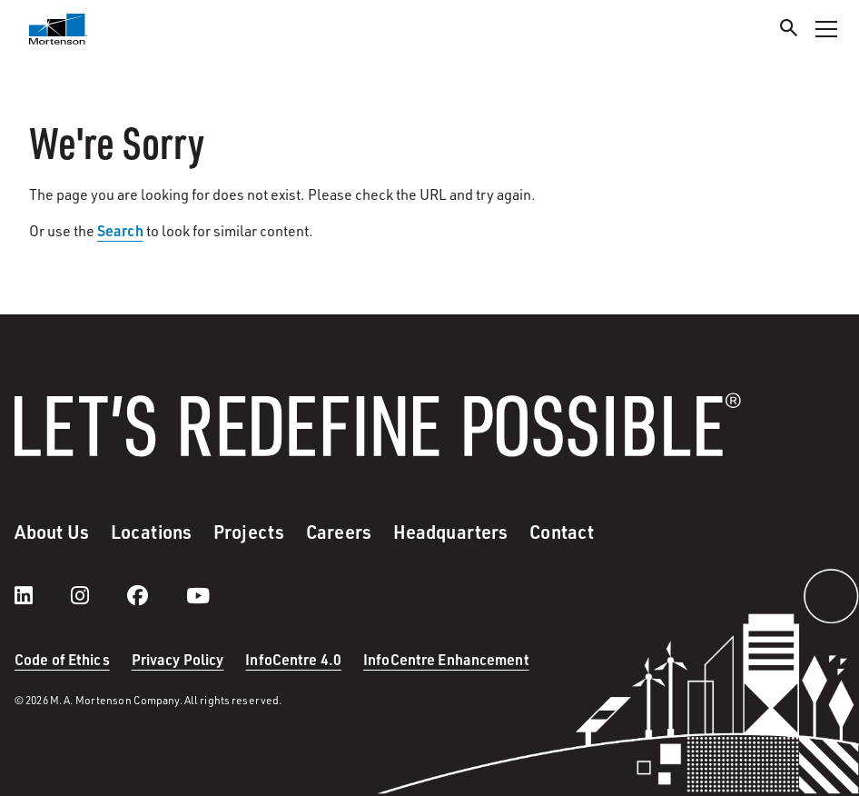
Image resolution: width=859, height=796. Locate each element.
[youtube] (198, 595)
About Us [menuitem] (52, 531)
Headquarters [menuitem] (450, 531)
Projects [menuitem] (248, 531)
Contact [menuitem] (561, 531)
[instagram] (98, 595)
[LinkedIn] (42, 595)
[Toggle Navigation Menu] (826, 29)
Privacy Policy (178, 659)
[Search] (789, 30)
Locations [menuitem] (151, 531)
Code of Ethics (62, 659)
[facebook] (155, 595)
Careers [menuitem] (338, 531)
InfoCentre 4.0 (293, 659)
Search (120, 230)
